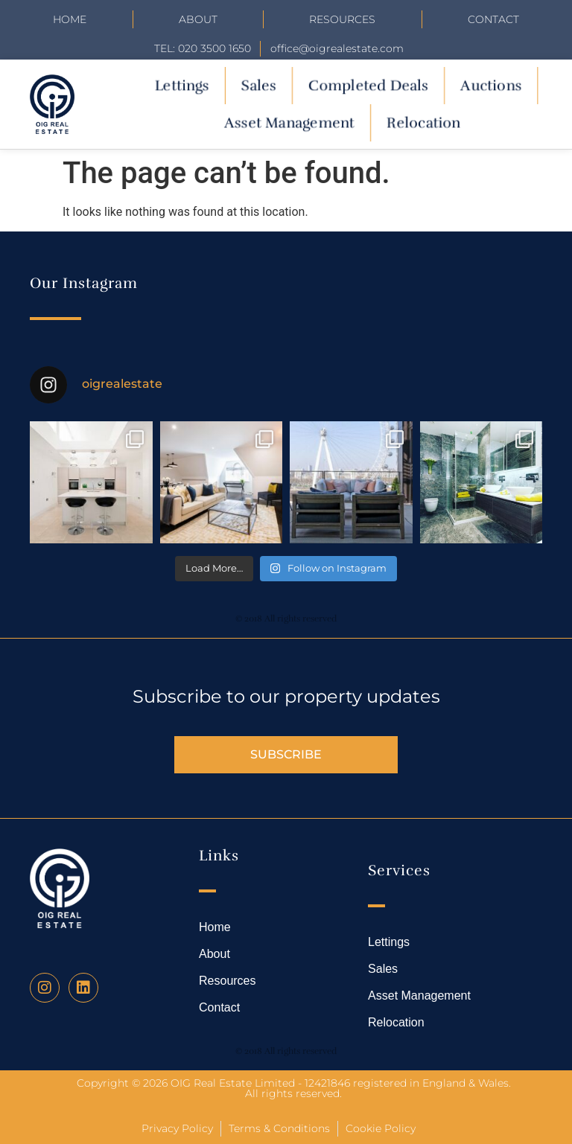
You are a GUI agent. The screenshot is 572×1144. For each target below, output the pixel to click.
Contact (493, 19)
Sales (258, 85)
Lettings (181, 85)
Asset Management (289, 122)
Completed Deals (368, 85)
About (198, 19)
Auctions (490, 85)
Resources (342, 19)
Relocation (423, 122)
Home (69, 19)
